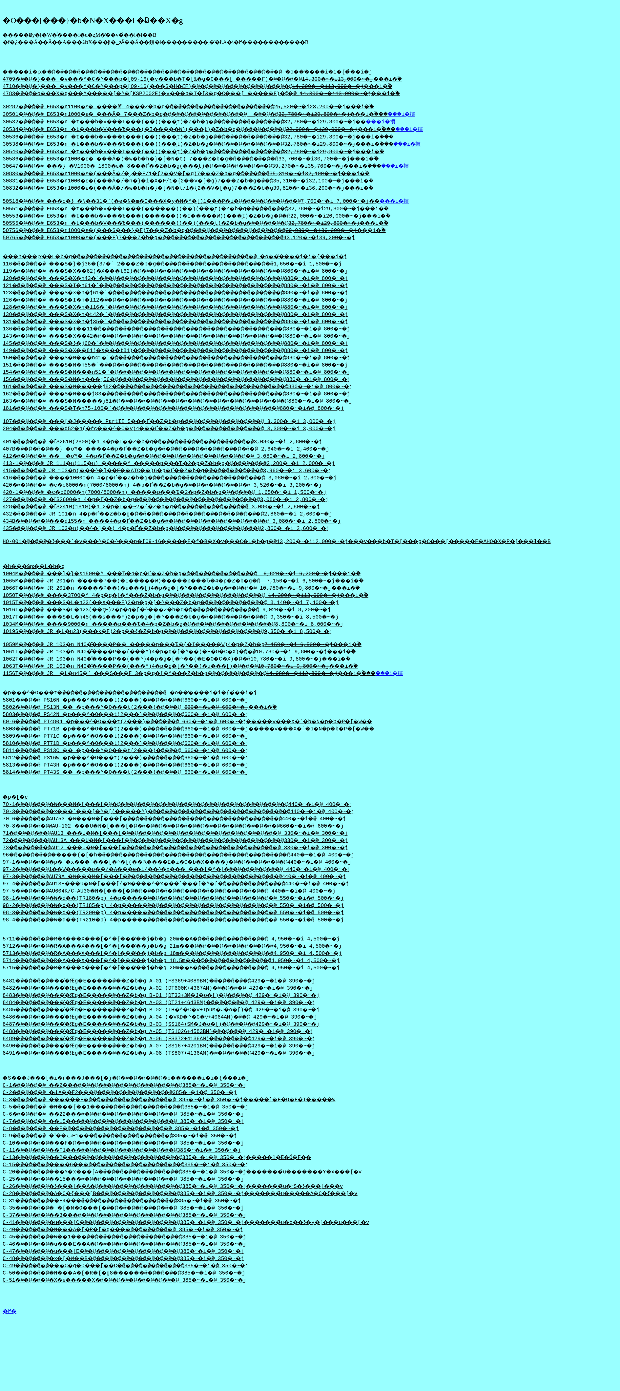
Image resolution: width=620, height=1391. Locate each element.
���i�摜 (448, 116)
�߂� (9, 1342)
